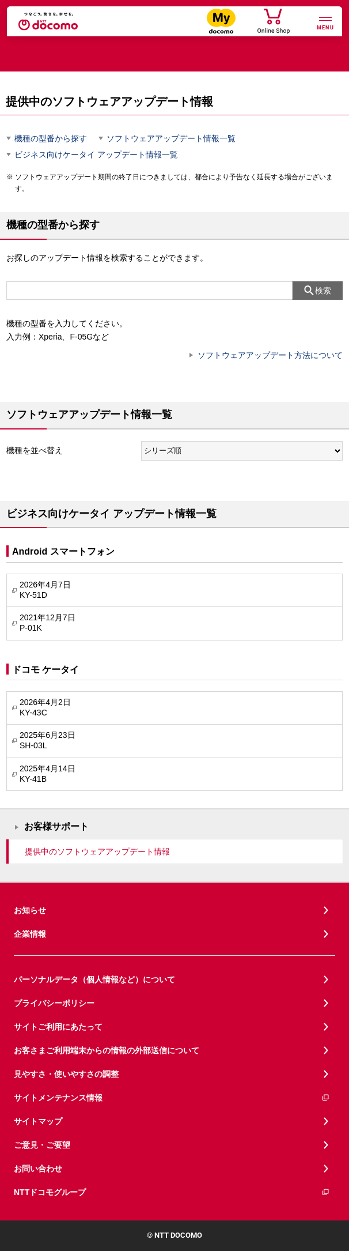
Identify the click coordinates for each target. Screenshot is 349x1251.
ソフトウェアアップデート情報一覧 (171, 138)
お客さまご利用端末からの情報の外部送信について (106, 1050)
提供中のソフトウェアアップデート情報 (97, 851)
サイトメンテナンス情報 (172, 1098)
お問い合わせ (38, 1168)
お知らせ (30, 910)
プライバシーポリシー (54, 1003)
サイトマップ (38, 1121)
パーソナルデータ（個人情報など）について (94, 979)
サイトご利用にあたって (58, 1026)
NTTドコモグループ (172, 1192)
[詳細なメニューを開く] (325, 22)
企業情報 (30, 934)
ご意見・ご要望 (42, 1145)
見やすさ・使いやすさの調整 (66, 1074)
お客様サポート (56, 826)
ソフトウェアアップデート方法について (270, 355)
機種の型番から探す (50, 138)
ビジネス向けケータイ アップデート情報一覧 (96, 154)
